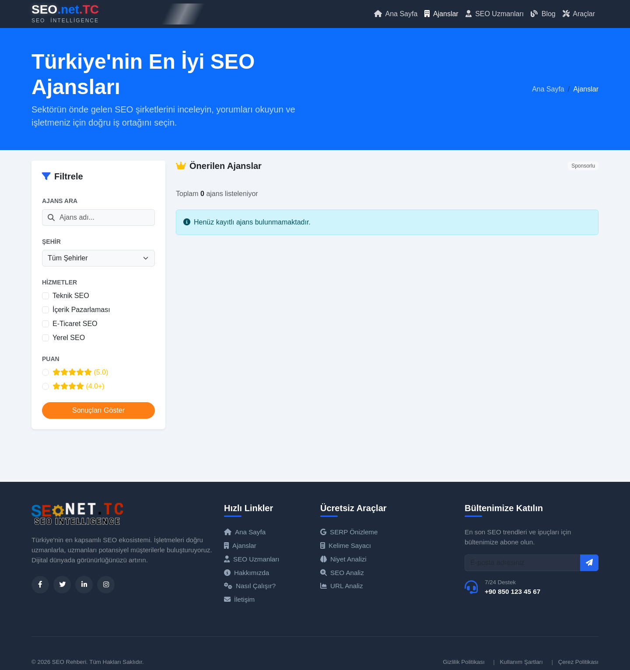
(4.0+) (78, 386)
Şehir (51, 241)
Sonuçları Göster (98, 410)
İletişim (239, 599)
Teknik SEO (70, 295)
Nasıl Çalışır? (250, 585)
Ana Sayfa (395, 14)
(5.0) (80, 372)
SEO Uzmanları (495, 14)
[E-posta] (523, 562)
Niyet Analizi (343, 559)
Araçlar (579, 14)
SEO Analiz (342, 572)
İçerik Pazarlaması (81, 309)
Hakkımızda (246, 572)
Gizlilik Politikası (463, 662)
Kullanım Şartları (521, 662)
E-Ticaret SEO (75, 323)
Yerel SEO (68, 337)
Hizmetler (59, 282)
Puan (51, 358)
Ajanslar (441, 14)
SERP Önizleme (349, 532)
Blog (543, 14)
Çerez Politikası (578, 662)
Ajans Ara (59, 200)
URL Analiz (341, 585)
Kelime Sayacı (345, 545)
